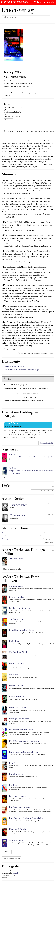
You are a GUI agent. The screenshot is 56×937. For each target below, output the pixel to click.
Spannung (5, 539)
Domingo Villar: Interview (14, 366)
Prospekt (50, 504)
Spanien (4, 533)
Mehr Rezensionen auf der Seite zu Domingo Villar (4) (36, 353)
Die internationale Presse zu (22, 370)
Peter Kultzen (17, 515)
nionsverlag (17, 10)
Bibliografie (8, 120)
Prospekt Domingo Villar (12, 569)
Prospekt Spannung (48, 539)
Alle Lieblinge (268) (46, 443)
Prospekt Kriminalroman (46, 536)
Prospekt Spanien (48, 533)
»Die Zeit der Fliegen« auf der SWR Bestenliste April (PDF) (31, 455)
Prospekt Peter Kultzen (11, 858)
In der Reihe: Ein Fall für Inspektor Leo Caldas (31, 131)
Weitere (7, 852)
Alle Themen (49, 542)
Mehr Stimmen (9, 349)
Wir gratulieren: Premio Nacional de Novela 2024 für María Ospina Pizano (31, 470)
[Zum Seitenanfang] (53, 175)
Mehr (6, 478)
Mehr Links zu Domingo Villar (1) (42, 491)
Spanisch (15, 873)
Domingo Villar (18, 504)
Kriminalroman (6, 536)
